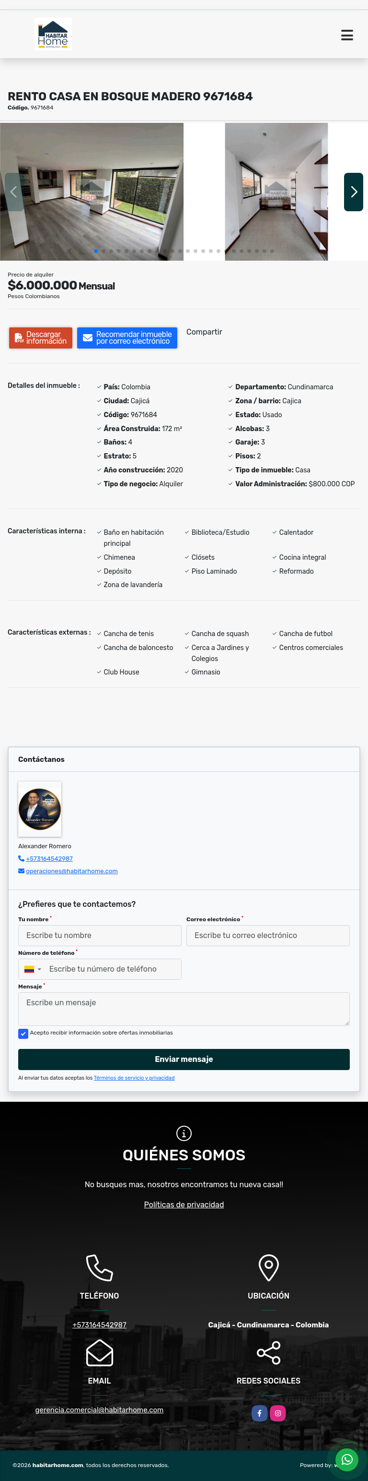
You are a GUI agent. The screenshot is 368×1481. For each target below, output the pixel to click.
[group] (92, 192)
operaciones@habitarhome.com (72, 871)
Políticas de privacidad (184, 1204)
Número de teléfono (48, 953)
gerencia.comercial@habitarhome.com (99, 1410)
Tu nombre (35, 919)
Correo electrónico (214, 919)
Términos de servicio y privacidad (134, 1078)
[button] (96, 251)
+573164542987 (49, 858)
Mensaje (31, 986)
